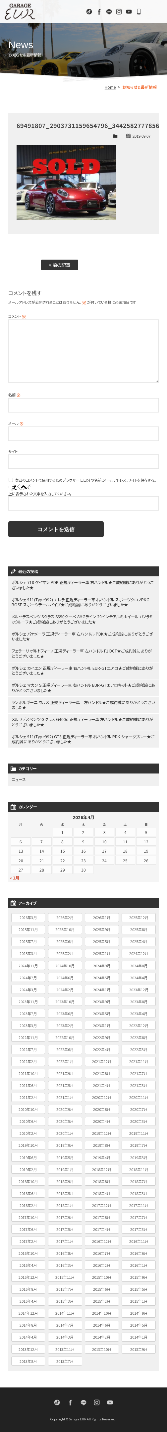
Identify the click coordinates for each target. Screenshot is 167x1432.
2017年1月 (65, 1239)
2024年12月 (138, 951)
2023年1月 (101, 1023)
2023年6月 (65, 1011)
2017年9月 (65, 1215)
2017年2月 (28, 1239)
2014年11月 (65, 1311)
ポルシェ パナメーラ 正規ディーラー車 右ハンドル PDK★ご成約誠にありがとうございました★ (82, 636)
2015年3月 (65, 1299)
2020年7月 (138, 1107)
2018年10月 (28, 1179)
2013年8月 (28, 1359)
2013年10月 (101, 1347)
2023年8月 (138, 999)
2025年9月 (101, 927)
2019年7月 (138, 1143)
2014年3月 (65, 1335)
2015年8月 (28, 1287)
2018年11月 (138, 1167)
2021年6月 (28, 1083)
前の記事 (60, 264)
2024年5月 (101, 975)
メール (16, 423)
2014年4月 (28, 1335)
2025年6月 (65, 939)
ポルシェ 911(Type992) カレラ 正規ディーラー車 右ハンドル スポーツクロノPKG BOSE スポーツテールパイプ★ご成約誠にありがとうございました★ (80, 602)
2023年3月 (28, 1023)
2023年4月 (138, 1011)
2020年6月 (28, 1119)
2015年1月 (138, 1299)
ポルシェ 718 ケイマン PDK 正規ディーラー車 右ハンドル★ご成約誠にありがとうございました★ (83, 585)
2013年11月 (65, 1347)
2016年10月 (28, 1251)
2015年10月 (101, 1275)
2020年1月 (65, 1131)
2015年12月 (28, 1275)
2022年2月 (28, 1059)
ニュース (19, 778)
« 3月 (14, 876)
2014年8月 (28, 1323)
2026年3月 (28, 915)
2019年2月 (28, 1167)
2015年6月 (101, 1287)
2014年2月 (101, 1335)
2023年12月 (138, 987)
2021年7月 (138, 1071)
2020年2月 (28, 1131)
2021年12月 (101, 1059)
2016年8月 (65, 1251)
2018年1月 (65, 1203)
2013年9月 (138, 1347)
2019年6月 (28, 1155)
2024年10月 (65, 963)
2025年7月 (28, 939)
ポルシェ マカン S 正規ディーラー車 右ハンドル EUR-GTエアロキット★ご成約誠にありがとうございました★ (81, 686)
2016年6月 (138, 1251)
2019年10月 (28, 1143)
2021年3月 (138, 1083)
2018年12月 (101, 1167)
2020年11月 (138, 1095)
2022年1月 (65, 1059)
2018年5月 (65, 1191)
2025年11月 (28, 927)
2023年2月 (65, 1023)
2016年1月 (138, 1263)
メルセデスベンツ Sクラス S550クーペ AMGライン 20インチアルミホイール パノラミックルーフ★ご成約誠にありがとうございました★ (82, 619)
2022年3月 (138, 1047)
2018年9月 (65, 1179)
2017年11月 (138, 1203)
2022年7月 (28, 1047)
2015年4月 (28, 1299)
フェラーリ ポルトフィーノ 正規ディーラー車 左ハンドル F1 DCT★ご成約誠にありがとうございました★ (82, 653)
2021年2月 (28, 1095)
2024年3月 (28, 987)
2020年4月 (101, 1119)
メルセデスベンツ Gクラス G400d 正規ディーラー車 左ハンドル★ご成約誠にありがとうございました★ (82, 720)
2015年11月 (65, 1275)
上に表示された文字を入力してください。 (40, 493)
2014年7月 (65, 1323)
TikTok (89, 12)
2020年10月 (28, 1107)
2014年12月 (28, 1311)
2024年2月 (65, 987)
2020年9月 (65, 1107)
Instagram (119, 12)
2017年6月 (28, 1227)
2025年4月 (138, 939)
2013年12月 (28, 1347)
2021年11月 (138, 1059)
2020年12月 (101, 1095)
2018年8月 (101, 1179)
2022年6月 (65, 1047)
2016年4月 (28, 1263)
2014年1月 (138, 1335)
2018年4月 (101, 1191)
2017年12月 (101, 1203)
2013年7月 (65, 1359)
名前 (14, 394)
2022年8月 (138, 1035)
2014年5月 (138, 1323)
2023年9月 (101, 999)
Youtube (129, 12)
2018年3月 (138, 1191)
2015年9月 (138, 1275)
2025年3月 (28, 951)
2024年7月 (28, 975)
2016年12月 (101, 1239)
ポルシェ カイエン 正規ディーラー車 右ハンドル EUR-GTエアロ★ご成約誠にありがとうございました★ (82, 669)
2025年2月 (65, 951)
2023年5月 (101, 1011)
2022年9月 (101, 1035)
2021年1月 (65, 1095)
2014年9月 (138, 1311)
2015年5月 (138, 1287)
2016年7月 (101, 1251)
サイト (13, 451)
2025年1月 (101, 951)
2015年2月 (101, 1299)
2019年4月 (101, 1155)
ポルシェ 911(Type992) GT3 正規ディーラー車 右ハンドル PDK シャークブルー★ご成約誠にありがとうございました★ (83, 737)
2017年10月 (28, 1215)
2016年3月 (65, 1263)
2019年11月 (138, 1131)
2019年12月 (101, 1131)
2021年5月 (65, 1083)
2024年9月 (101, 963)
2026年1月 (101, 915)
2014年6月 (101, 1323)
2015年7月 (65, 1287)
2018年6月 (28, 1191)
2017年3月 (138, 1227)
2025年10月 (65, 927)
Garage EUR (20, 11)
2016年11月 (138, 1239)
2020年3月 (138, 1119)
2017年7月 (138, 1215)
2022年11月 (28, 1035)
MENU (155, 11)
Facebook (99, 12)
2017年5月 (65, 1227)
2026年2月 (65, 915)
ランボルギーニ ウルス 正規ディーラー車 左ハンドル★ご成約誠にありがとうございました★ (83, 703)
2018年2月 (28, 1203)
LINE (109, 12)
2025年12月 (138, 915)
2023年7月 (28, 1011)
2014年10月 (101, 1311)
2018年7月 (138, 1179)
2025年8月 (138, 927)
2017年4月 (101, 1227)
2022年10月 (65, 1035)
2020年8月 (101, 1107)
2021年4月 (101, 1083)
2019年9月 (65, 1143)
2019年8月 (101, 1143)
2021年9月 (65, 1071)
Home (110, 87)
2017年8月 (101, 1215)
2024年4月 (138, 975)
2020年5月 (65, 1119)
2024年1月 (101, 987)
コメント (17, 316)
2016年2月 (101, 1263)
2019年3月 (138, 1155)
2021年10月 (28, 1071)
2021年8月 (101, 1071)
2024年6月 (65, 975)
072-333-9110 (139, 12)
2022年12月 (138, 1023)
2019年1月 (65, 1167)
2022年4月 (101, 1047)
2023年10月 (65, 999)
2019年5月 (65, 1155)
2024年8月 (138, 963)
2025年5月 (101, 939)
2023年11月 (28, 999)
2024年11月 (28, 963)
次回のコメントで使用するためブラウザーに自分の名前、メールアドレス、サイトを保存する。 (85, 480)
